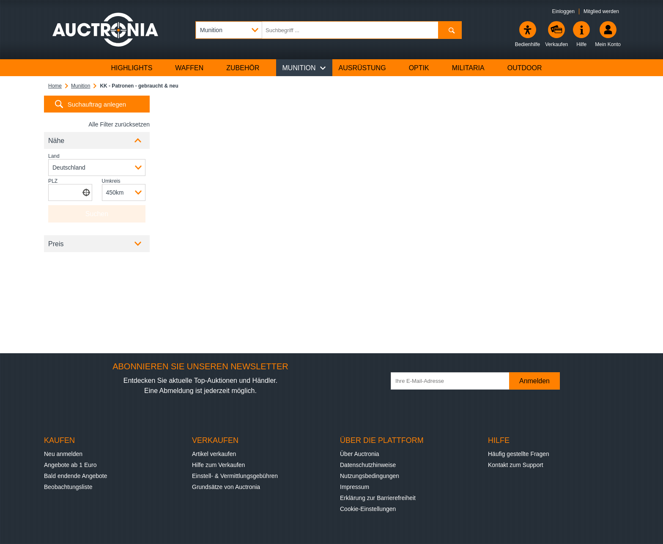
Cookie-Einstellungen (368, 509)
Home (55, 86)
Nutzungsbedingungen (369, 476)
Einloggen (563, 11)
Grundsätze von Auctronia (226, 487)
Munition (80, 86)
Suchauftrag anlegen (97, 104)
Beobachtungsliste (68, 487)
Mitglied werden (601, 11)
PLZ (53, 181)
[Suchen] (449, 30)
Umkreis (111, 181)
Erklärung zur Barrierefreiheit (378, 498)
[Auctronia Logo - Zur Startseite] (105, 30)
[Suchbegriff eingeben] (328, 30)
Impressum (354, 487)
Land (54, 156)
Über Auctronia (359, 454)
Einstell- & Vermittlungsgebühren (235, 476)
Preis (55, 243)
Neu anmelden (63, 454)
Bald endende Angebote (75, 476)
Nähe (56, 140)
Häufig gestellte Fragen (518, 454)
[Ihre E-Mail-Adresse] (454, 381)
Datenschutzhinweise (368, 465)
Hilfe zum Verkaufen (218, 465)
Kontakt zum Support (515, 465)
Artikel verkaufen (214, 454)
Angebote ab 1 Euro (70, 465)
